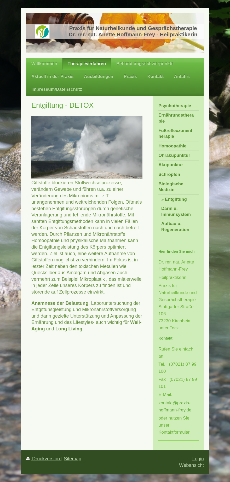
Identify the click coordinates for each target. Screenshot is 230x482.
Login (198, 458)
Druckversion (43, 458)
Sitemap (72, 458)
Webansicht (191, 465)
